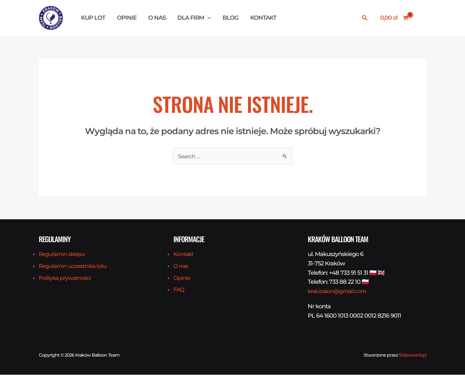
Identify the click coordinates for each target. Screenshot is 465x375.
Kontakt (263, 18)
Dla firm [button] (194, 18)
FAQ (179, 289)
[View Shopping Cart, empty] (394, 18)
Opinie (127, 18)
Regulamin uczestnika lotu (74, 266)
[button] (207, 18)
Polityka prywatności (66, 278)
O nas (157, 18)
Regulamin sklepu (63, 254)
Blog (230, 18)
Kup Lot (93, 18)
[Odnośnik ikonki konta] (421, 18)
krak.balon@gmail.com (338, 291)
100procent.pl (412, 355)
